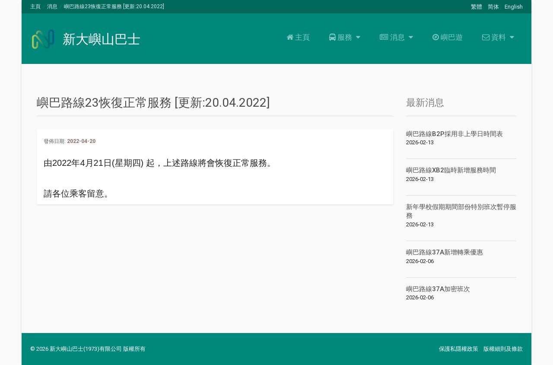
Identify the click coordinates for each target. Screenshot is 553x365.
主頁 (35, 6)
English (514, 6)
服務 (343, 37)
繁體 (476, 6)
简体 (493, 6)
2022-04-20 (81, 141)
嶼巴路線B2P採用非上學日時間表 (454, 134)
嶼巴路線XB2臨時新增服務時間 (451, 170)
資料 (497, 37)
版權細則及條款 (503, 349)
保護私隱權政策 (458, 349)
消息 (52, 6)
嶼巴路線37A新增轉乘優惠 (444, 252)
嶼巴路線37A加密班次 (438, 289)
